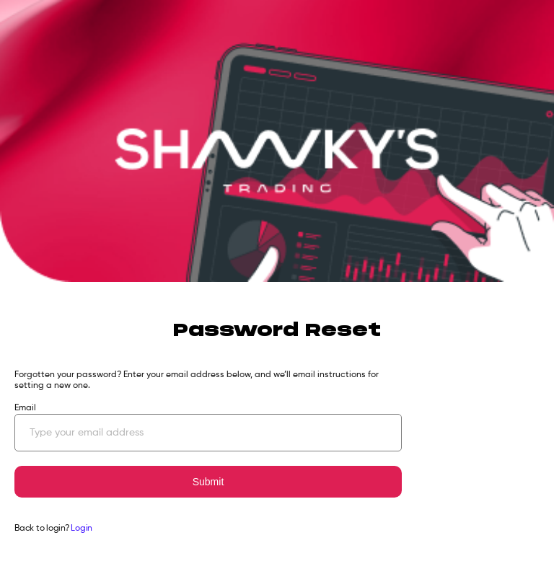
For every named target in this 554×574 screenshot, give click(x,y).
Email (25, 408)
